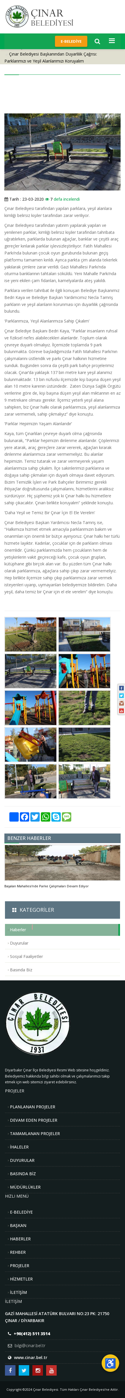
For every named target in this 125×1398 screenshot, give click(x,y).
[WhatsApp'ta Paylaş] (45, 817)
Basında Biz (21, 970)
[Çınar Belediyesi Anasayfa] (44, 16)
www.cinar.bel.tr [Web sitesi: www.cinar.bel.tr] (30, 1357)
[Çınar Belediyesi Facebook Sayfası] (10, 1370)
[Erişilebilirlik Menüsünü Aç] (110, 1363)
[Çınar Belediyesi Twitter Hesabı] (24, 1370)
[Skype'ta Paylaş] (56, 817)
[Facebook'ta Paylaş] (24, 817)
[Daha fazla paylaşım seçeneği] (14, 817)
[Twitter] (121, 695)
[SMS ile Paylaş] (66, 817)
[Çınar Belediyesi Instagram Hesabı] (37, 1370)
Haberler (18, 929)
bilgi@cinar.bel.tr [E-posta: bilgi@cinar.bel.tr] (30, 1345)
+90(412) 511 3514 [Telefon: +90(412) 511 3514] (32, 1333)
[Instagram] (121, 703)
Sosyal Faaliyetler (26, 956)
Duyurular (19, 943)
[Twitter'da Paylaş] (35, 817)
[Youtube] (121, 710)
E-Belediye (71, 41)
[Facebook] (121, 688)
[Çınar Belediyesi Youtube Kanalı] (51, 1370)
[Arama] (97, 41)
